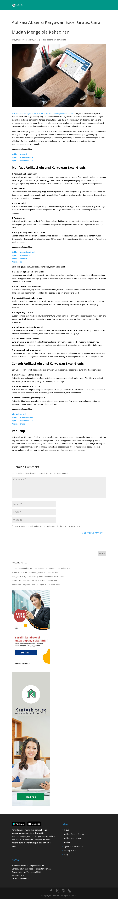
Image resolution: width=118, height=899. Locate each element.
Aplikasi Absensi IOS (21, 255)
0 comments (60, 40)
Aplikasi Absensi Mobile (22, 417)
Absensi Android (19, 258)
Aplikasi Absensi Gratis (22, 160)
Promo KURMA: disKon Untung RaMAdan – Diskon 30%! (35, 572)
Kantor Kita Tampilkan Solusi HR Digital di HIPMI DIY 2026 (36, 585)
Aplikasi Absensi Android (23, 252)
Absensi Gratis (18, 424)
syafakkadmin (20, 40)
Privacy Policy (70, 850)
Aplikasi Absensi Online (22, 157)
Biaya (66, 830)
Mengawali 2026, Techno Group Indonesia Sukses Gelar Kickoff (38, 576)
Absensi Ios (17, 262)
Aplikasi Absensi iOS (72, 838)
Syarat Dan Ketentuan (73, 846)
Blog (66, 854)
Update (67, 842)
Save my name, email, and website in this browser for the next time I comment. (48, 526)
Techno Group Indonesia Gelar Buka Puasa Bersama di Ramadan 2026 (41, 568)
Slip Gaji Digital (19, 414)
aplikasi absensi (47, 40)
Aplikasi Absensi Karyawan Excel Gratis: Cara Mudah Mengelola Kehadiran (42, 113)
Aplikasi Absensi (19, 154)
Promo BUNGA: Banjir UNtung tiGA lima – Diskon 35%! (34, 580)
